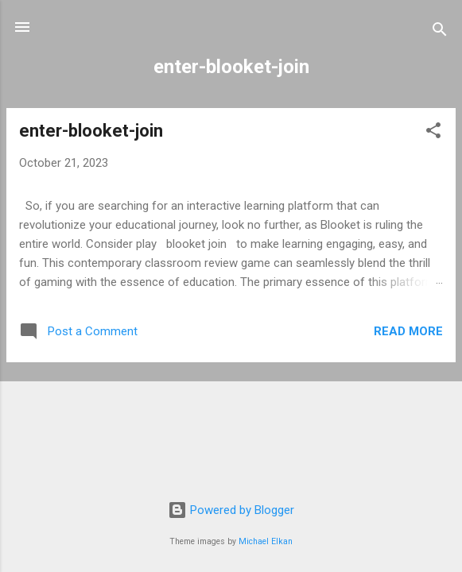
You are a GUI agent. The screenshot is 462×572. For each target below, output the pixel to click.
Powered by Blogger (231, 510)
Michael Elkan (266, 541)
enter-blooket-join (91, 131)
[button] (433, 133)
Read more (408, 331)
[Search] (439, 32)
